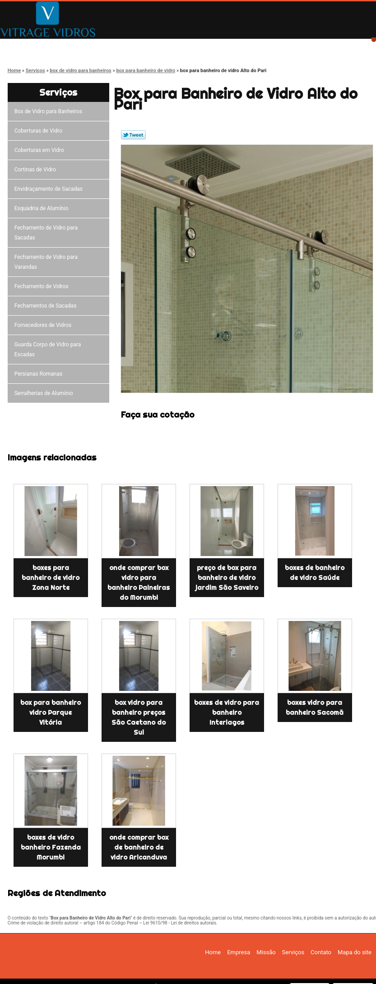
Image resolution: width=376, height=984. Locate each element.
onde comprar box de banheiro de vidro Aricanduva (138, 847)
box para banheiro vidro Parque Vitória (50, 713)
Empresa (95, 46)
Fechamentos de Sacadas (46, 306)
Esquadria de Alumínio (42, 208)
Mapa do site (354, 952)
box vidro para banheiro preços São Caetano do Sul (138, 717)
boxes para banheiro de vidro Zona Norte (50, 578)
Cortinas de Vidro (36, 169)
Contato (288, 46)
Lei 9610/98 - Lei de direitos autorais (179, 922)
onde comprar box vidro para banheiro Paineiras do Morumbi (138, 583)
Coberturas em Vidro (40, 150)
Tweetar (133, 134)
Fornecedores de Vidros (44, 325)
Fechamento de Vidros (42, 286)
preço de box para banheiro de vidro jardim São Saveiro (226, 578)
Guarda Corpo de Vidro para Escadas (47, 349)
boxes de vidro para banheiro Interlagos (226, 713)
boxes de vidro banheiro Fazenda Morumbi (51, 847)
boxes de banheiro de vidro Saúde (314, 573)
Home (32, 46)
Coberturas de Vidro (39, 131)
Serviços (224, 46)
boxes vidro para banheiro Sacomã (315, 708)
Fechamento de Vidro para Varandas (46, 262)
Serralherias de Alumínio (45, 393)
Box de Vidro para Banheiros (49, 111)
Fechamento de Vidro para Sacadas (46, 233)
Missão (160, 46)
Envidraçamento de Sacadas (49, 189)
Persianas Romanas (39, 374)
